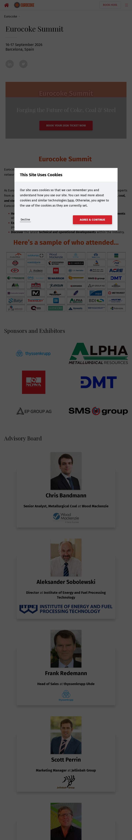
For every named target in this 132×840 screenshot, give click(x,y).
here (71, 200)
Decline (25, 219)
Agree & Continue (92, 219)
